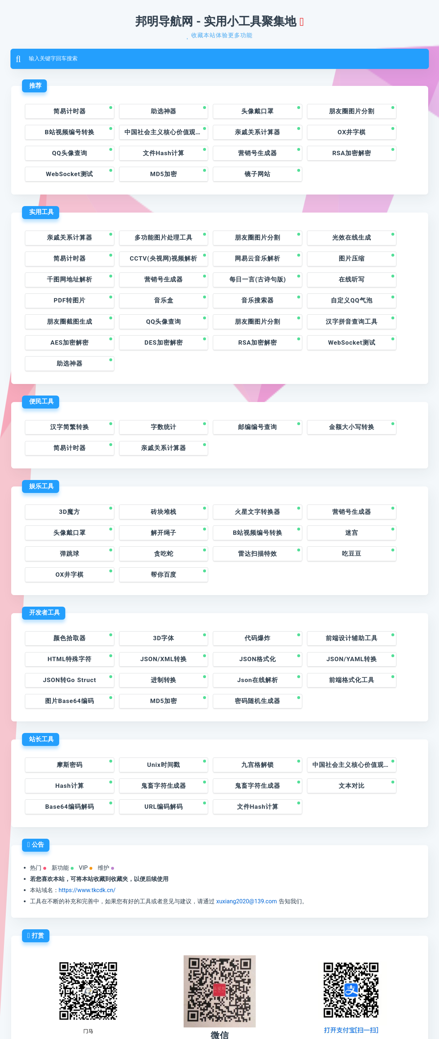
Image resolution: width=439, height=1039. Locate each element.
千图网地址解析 (298, 244)
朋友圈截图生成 (141, 288)
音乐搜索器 (377, 266)
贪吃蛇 (377, 484)
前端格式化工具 (141, 615)
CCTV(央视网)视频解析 (65, 244)
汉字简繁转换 (62, 375)
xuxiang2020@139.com (246, 819)
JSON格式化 (140, 593)
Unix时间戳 (140, 680)
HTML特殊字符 (377, 571)
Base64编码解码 (298, 702)
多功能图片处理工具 (141, 222)
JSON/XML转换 (62, 593)
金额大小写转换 (298, 375)
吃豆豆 (141, 506)
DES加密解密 (140, 310)
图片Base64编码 (219, 615)
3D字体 (140, 571)
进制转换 (377, 593)
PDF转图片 (219, 266)
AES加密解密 (62, 310)
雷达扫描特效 (62, 506)
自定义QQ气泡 (62, 288)
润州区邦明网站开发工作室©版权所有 (191, 1016)
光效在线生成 (298, 222)
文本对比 (219, 702)
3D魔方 (62, 462)
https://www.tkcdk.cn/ (87, 807)
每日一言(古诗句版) (62, 266)
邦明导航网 (98, 1016)
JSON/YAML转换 (219, 593)
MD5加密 (298, 157)
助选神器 (140, 113)
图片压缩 (219, 244)
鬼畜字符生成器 (62, 702)
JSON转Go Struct (298, 593)
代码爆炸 (219, 571)
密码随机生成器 (377, 615)
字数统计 (140, 375)
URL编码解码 (377, 702)
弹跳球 (298, 484)
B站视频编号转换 (377, 113)
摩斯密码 (62, 680)
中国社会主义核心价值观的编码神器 (65, 135)
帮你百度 (298, 506)
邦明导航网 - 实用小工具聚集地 (216, 21)
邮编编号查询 (219, 375)
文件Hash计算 (377, 135)
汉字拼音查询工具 (377, 288)
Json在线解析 (62, 615)
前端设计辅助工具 (298, 571)
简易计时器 (62, 113)
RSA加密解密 (140, 157)
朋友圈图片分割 (298, 113)
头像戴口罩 (219, 113)
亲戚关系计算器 (141, 135)
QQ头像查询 (298, 135)
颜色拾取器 (62, 571)
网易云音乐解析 (141, 244)
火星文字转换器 (219, 462)
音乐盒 (298, 266)
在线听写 (140, 266)
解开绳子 (62, 484)
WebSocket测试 (219, 157)
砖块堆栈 (140, 462)
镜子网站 (377, 157)
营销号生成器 (62, 157)
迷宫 (219, 484)
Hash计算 (377, 680)
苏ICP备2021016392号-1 (273, 1016)
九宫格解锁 (219, 680)
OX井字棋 (219, 135)
